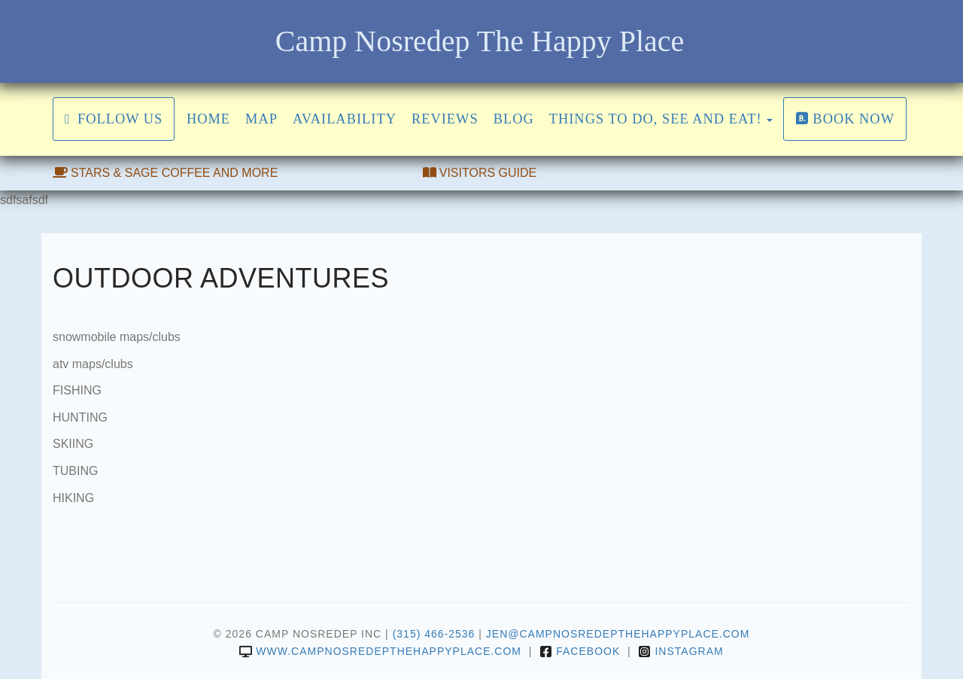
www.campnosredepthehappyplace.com (380, 651)
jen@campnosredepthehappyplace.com (618, 634)
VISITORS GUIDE (480, 172)
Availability (344, 118)
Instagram (680, 651)
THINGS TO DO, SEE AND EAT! (655, 118)
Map (261, 118)
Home (208, 118)
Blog (514, 118)
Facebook (579, 651)
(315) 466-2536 (434, 634)
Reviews (445, 118)
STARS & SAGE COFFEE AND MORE (165, 172)
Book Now (845, 118)
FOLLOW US (114, 118)
